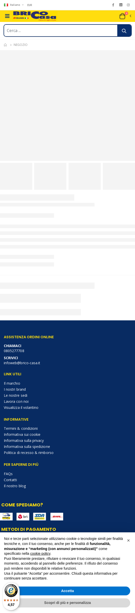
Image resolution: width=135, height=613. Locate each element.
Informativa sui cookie (22, 434)
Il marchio (12, 383)
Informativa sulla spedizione (27, 446)
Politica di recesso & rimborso (29, 452)
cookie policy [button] (40, 553)
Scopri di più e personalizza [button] (67, 603)
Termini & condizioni (21, 428)
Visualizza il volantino (21, 407)
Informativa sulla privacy (24, 440)
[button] (125, 16)
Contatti (10, 479)
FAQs (8, 473)
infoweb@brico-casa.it (22, 362)
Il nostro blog (15, 485)
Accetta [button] (67, 591)
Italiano (12, 5)
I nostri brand (15, 389)
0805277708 (14, 350)
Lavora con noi (16, 401)
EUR (29, 5)
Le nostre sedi (15, 395)
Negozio (20, 45)
